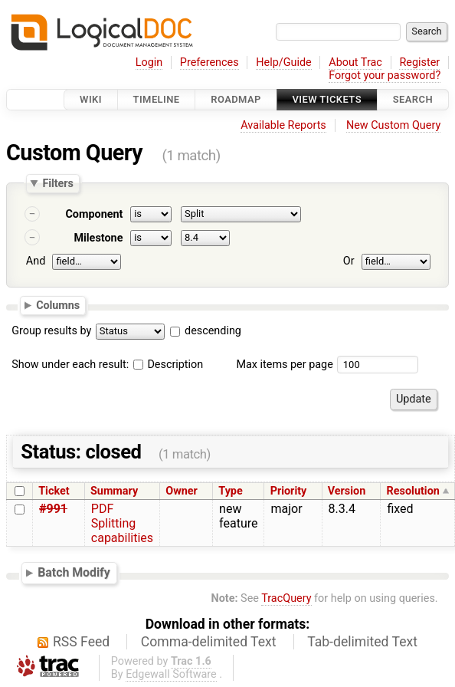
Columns (58, 304)
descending (213, 330)
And (35, 261)
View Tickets (327, 99)
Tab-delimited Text (362, 641)
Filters (57, 183)
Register (419, 62)
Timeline (156, 99)
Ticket (53, 491)
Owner (181, 491)
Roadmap (236, 99)
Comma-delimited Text (209, 641)
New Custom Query (393, 125)
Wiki (91, 99)
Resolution (413, 491)
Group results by (51, 330)
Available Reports (283, 125)
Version (347, 491)
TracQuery (286, 598)
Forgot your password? (384, 75)
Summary (114, 491)
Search (413, 99)
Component (94, 214)
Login (149, 62)
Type (230, 491)
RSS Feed (81, 641)
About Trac (355, 62)
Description (168, 364)
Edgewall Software (171, 674)
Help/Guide (283, 62)
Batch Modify (74, 572)
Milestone (98, 238)
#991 (53, 508)
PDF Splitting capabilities (122, 523)
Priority (288, 491)
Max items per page (284, 364)
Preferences (209, 62)
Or (349, 261)
